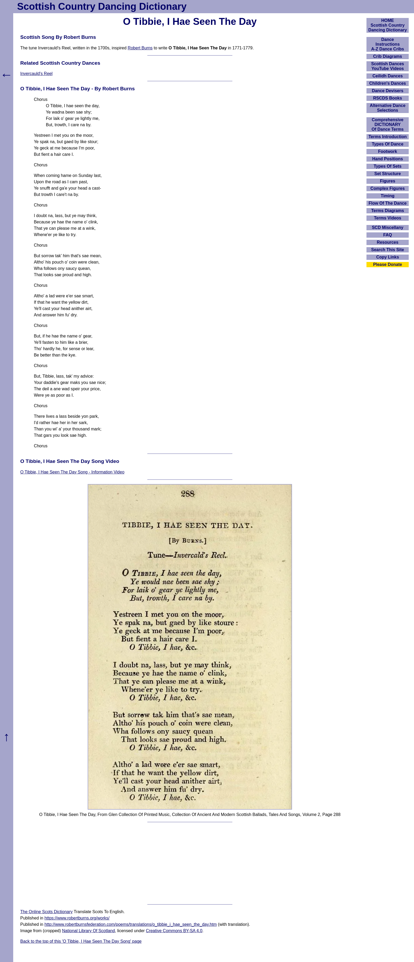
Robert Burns (140, 48)
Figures (387, 181)
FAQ (387, 235)
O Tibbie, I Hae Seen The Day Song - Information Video (72, 472)
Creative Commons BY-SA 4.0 (174, 930)
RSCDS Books (387, 98)
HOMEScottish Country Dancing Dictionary (387, 25)
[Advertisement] (189, 863)
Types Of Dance (387, 144)
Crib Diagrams (387, 56)
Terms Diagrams (387, 210)
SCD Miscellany (387, 227)
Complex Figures (387, 188)
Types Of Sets (388, 166)
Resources (387, 242)
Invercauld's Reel (36, 73)
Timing (387, 196)
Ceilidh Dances (388, 76)
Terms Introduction (388, 136)
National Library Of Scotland (88, 930)
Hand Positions (387, 159)
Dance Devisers (387, 90)
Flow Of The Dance (388, 203)
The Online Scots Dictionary (46, 911)
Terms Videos (387, 218)
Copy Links (387, 257)
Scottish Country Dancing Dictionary (102, 6)
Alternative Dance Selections (387, 107)
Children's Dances (387, 83)
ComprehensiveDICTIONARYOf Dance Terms (387, 125)
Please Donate (387, 264)
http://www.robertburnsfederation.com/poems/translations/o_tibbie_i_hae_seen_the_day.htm (130, 924)
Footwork (387, 151)
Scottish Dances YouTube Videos (387, 66)
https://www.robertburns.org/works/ (76, 918)
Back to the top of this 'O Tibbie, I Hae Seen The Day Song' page (81, 941)
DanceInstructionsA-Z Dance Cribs (387, 44)
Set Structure (387, 173)
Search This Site (387, 249)
